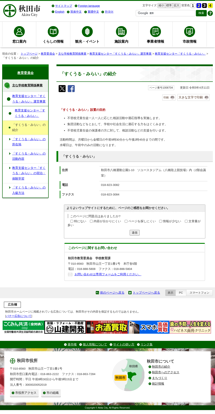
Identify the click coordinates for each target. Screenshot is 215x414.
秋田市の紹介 (161, 366)
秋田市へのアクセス (165, 372)
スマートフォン (199, 292)
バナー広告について (18, 316)
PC (181, 292)
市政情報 (190, 41)
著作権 (72, 344)
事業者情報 (155, 41)
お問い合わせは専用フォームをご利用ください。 (107, 274)
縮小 (161, 5)
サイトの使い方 (123, 344)
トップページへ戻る (146, 292)
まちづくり (159, 378)
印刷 (166, 97)
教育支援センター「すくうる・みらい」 (180, 53)
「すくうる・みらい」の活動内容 (29, 156)
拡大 (176, 5)
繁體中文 (93, 11)
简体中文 (76, 11)
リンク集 (147, 344)
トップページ (29, 53)
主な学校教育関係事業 (72, 53)
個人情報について (95, 344)
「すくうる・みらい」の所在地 (29, 142)
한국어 (109, 11)
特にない (80, 221)
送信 (134, 232)
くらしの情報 (53, 41)
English (59, 11)
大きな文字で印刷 (191, 97)
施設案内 (121, 41)
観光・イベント (87, 41)
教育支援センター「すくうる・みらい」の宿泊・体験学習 (29, 173)
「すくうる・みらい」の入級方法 (29, 190)
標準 (168, 5)
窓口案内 (19, 41)
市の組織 (52, 392)
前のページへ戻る (112, 292)
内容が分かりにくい (107, 221)
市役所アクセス (25, 392)
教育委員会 (48, 53)
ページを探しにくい (142, 221)
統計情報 (158, 383)
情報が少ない (172, 221)
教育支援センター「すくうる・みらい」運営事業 (120, 53)
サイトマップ (63, 5)
